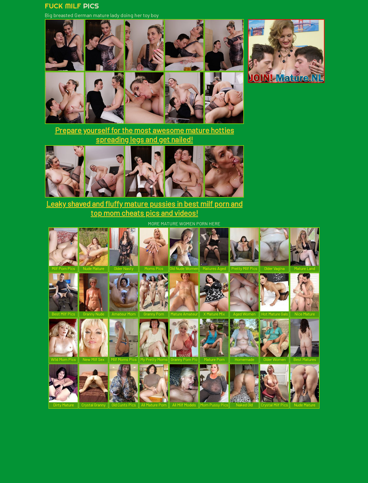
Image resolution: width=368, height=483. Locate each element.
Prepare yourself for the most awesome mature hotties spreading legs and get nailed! (144, 134)
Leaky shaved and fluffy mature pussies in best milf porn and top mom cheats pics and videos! (144, 208)
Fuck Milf (72, 5)
